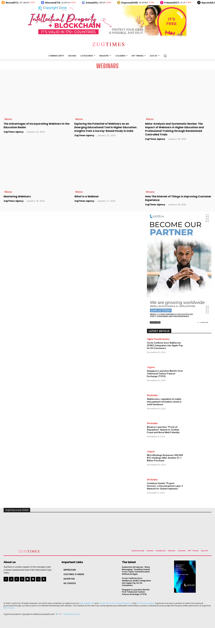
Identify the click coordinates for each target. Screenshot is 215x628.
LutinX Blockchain (72, 614)
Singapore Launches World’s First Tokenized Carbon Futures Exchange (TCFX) (165, 374)
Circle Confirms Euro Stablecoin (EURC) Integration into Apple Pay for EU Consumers (165, 345)
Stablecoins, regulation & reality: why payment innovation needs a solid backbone (164, 402)
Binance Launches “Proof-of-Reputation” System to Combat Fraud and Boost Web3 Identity (163, 430)
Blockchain (152, 395)
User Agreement (87, 603)
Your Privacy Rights (145, 603)
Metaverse (150, 191)
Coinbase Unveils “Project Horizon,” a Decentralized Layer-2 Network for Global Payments (165, 486)
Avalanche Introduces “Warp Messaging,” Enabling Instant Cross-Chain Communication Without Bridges (136, 570)
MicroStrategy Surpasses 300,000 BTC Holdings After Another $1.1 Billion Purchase (165, 458)
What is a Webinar (86, 196)
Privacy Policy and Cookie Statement (115, 603)
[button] (165, 55)
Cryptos (151, 367)
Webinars (8, 119)
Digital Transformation (158, 339)
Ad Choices (9, 608)
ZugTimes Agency (13, 131)
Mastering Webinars (17, 196)
